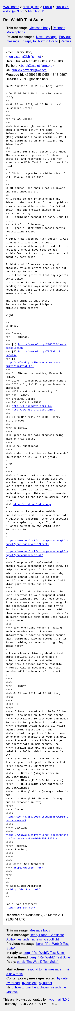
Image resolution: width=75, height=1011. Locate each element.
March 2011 (36, 11)
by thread (13, 983)
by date (62, 978)
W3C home (11, 7)
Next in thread (48, 41)
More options (15, 32)
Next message (46, 37)
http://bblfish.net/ (28, 868)
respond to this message (43, 969)
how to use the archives (32, 987)
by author (45, 983)
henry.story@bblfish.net (24, 56)
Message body (39, 28)
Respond (59, 28)
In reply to (29, 41)
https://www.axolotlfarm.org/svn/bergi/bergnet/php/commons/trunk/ (37, 553)
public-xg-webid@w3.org (28, 70)
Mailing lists (31, 7)
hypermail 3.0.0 (58, 999)
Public (47, 7)
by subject (29, 983)
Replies (65, 41)
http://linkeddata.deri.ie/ (32, 406)
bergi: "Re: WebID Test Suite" (44, 952)
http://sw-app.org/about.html (33, 410)
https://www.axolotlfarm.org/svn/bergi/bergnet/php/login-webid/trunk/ (37, 542)
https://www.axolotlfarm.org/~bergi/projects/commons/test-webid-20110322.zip (37, 837)
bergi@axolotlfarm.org (37, 65)
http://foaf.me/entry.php (32, 504)
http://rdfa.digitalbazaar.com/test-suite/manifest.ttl (33, 364)
